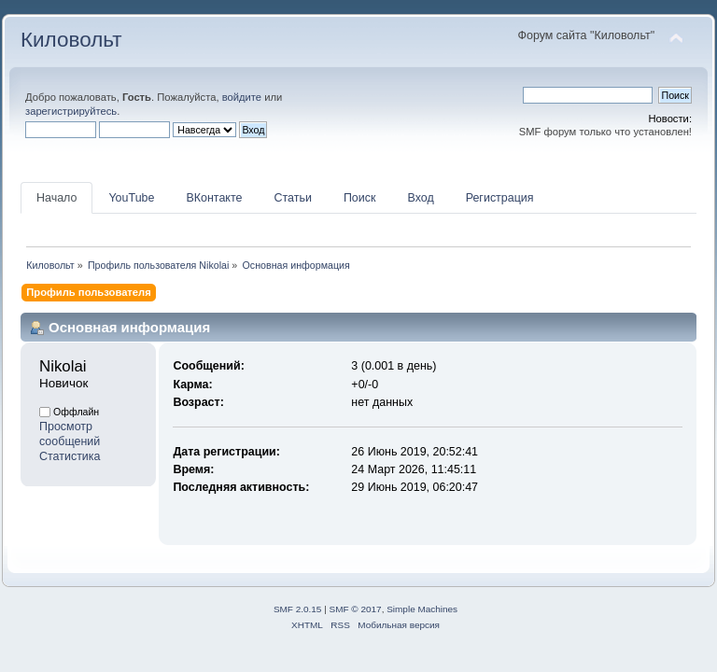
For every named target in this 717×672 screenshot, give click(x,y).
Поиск (360, 197)
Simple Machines (422, 609)
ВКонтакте (214, 197)
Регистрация (500, 197)
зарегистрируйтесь (71, 111)
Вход (420, 197)
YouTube (131, 197)
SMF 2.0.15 (298, 609)
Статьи (292, 197)
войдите (241, 97)
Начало (56, 197)
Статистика (70, 456)
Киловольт (71, 39)
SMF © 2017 (356, 609)
